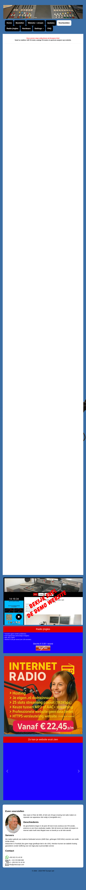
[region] (43, 786)
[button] (7, 786)
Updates (51, 23)
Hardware (26, 28)
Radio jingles (12, 28)
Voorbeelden (64, 23)
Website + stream (35, 23)
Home (9, 23)
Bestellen (20, 23)
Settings (39, 28)
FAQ (49, 28)
